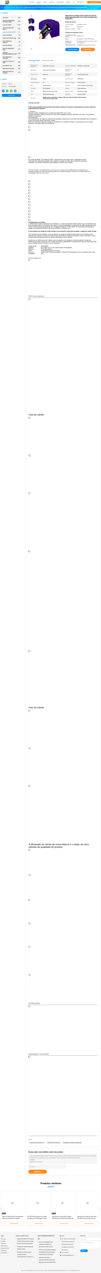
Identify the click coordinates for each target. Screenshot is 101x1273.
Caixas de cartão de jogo (11, 38)
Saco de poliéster (11, 35)
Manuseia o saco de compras (11, 72)
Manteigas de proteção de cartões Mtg (72, 1142)
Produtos (3, 1241)
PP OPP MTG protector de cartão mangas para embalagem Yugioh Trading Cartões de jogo (37, 1218)
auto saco (11, 17)
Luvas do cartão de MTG (11, 32)
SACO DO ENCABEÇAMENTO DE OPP (11, 53)
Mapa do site (4, 1245)
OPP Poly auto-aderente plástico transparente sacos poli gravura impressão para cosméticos (47, 1252)
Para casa (3, 1239)
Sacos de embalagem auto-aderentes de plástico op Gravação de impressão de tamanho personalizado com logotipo (46, 1244)
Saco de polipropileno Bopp (11, 49)
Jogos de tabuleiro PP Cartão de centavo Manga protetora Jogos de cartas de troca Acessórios (25, 1241)
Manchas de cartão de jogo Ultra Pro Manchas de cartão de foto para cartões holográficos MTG (87, 1218)
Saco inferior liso (11, 65)
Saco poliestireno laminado (11, 57)
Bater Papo (11, 95)
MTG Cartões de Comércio (54, 1142)
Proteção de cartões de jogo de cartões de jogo (25, 1248)
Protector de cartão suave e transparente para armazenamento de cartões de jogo (25, 1254)
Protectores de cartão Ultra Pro (37, 1142)
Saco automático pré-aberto (11, 28)
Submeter (37, 1172)
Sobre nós (3, 1243)
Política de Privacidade (4, 1251)
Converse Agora (94, 2)
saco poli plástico (11, 45)
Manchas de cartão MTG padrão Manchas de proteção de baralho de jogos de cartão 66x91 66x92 (62, 1218)
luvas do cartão (11, 25)
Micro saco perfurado (11, 68)
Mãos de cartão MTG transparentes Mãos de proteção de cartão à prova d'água (12, 1218)
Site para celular (5, 1248)
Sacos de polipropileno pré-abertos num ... (11, 21)
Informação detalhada (34, 60)
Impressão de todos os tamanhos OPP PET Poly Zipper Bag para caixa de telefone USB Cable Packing (47, 1260)
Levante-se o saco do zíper (11, 62)
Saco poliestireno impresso (11, 41)
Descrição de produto (47, 60)
